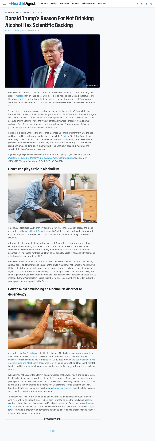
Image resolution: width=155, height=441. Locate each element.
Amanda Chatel (13, 31)
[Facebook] (138, 4)
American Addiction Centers (32, 261)
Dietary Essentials (24, 12)
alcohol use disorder (62, 388)
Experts (44, 3)
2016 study (28, 353)
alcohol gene (79, 261)
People (64, 136)
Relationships (88, 3)
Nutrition (64, 3)
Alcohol (38, 12)
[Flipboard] (142, 4)
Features (102, 3)
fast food (20, 95)
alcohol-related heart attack (43, 127)
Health (54, 3)
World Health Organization (38, 231)
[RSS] (151, 4)
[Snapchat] (146, 4)
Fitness (75, 3)
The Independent (35, 117)
